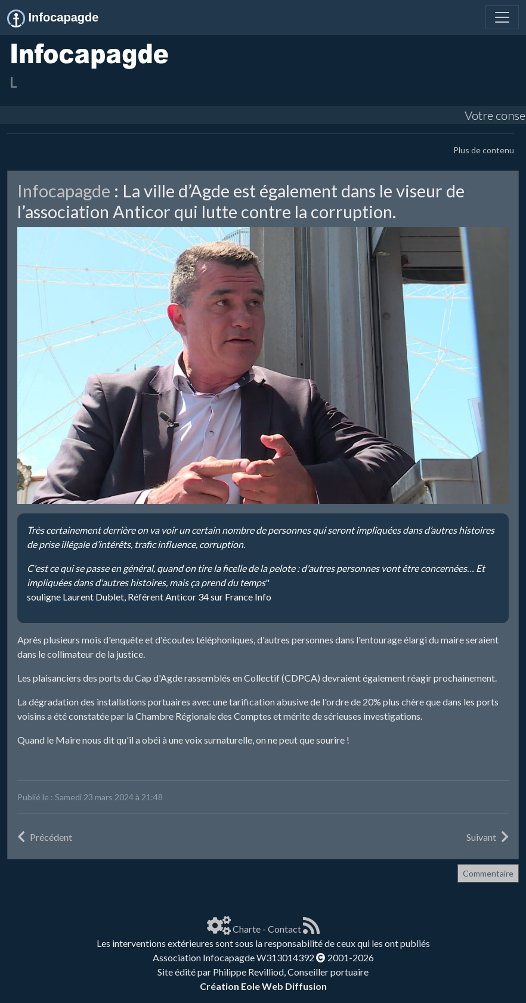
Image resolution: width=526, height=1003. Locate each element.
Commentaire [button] (488, 873)
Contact (284, 928)
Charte (247, 928)
